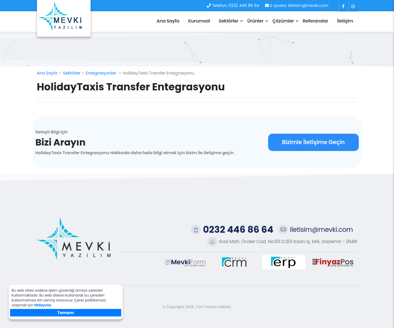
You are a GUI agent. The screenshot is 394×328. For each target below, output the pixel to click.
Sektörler (228, 21)
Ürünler (255, 21)
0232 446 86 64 (244, 5)
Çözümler (283, 21)
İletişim (345, 21)
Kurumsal (199, 21)
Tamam (65, 313)
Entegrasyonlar (101, 73)
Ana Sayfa (167, 21)
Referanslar (315, 21)
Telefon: (219, 5)
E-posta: (278, 5)
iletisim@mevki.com (308, 5)
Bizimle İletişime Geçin (313, 142)
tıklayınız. (43, 305)
